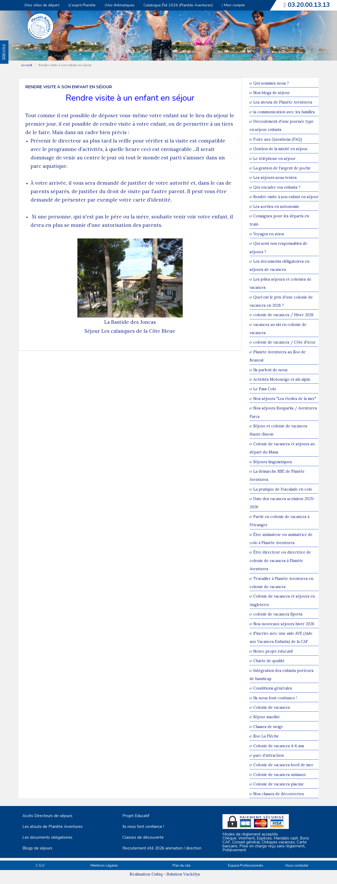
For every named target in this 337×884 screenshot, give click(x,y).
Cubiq (156, 874)
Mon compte (233, 5)
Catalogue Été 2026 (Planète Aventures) (178, 5)
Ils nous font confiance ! (275, 697)
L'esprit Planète (82, 5)
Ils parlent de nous (270, 369)
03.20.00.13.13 (309, 5)
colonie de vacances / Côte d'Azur (284, 342)
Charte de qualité (269, 660)
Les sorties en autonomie (276, 206)
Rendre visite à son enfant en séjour (286, 196)
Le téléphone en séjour (274, 158)
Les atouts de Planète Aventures (282, 102)
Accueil (26, 65)
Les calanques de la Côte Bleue (138, 331)
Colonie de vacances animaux (279, 774)
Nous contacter (297, 865)
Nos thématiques (119, 5)
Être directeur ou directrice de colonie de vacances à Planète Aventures (280, 561)
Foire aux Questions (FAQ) (277, 139)
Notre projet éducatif (273, 651)
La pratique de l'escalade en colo (282, 489)
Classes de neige (268, 726)
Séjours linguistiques (272, 461)
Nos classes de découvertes (278, 793)
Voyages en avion (268, 233)
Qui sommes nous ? (271, 83)
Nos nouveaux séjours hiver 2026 (283, 623)
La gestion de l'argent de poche (282, 167)
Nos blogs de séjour (271, 92)
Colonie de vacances (271, 707)
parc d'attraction (268, 755)
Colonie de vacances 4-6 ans (278, 745)
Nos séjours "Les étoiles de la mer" (284, 398)
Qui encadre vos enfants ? (276, 187)
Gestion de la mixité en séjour (280, 149)
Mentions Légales (104, 865)
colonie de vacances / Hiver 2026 (283, 315)
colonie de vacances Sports (278, 614)
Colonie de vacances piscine (278, 784)
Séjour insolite (266, 717)
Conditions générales (272, 688)
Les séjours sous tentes (275, 177)
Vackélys (191, 874)
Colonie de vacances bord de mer (283, 765)
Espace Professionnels (245, 865)
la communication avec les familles (284, 111)
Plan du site (181, 865)
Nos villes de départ (41, 5)
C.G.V (40, 865)
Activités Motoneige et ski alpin (281, 379)
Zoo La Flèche (266, 736)
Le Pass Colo (264, 389)
